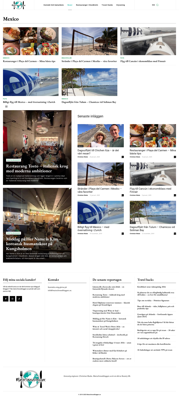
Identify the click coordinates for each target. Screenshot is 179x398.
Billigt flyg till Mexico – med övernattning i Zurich (29, 102)
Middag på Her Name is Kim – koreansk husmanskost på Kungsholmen (34, 243)
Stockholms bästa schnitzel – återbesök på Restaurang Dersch (110, 335)
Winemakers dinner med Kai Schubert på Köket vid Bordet (110, 351)
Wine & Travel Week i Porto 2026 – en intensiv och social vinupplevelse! (108, 327)
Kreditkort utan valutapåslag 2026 (151, 286)
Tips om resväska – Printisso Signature (153, 300)
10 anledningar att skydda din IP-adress (153, 338)
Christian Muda (83, 157)
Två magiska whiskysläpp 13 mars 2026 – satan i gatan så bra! (112, 343)
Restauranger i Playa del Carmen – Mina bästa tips (29, 61)
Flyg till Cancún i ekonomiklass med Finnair (143, 61)
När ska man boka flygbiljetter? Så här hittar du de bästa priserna (155, 323)
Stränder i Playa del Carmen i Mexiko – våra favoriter (89, 61)
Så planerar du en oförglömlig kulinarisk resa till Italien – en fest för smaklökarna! (155, 293)
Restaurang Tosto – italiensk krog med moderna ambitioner (37, 168)
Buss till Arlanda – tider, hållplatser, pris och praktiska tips (155, 307)
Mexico (6, 58)
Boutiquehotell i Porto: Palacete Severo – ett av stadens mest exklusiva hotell (112, 359)
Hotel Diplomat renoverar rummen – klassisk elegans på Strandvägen (111, 303)
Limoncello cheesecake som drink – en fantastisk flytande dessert (108, 287)
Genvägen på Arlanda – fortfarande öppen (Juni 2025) (155, 315)
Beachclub (67, 58)
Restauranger (13, 160)
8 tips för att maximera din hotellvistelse (154, 344)
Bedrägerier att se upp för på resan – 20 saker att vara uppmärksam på (156, 331)
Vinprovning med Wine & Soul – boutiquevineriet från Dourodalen (107, 311)
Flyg (122, 58)
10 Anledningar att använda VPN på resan (154, 350)
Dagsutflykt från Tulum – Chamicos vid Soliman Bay (89, 102)
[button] (156, 5)
